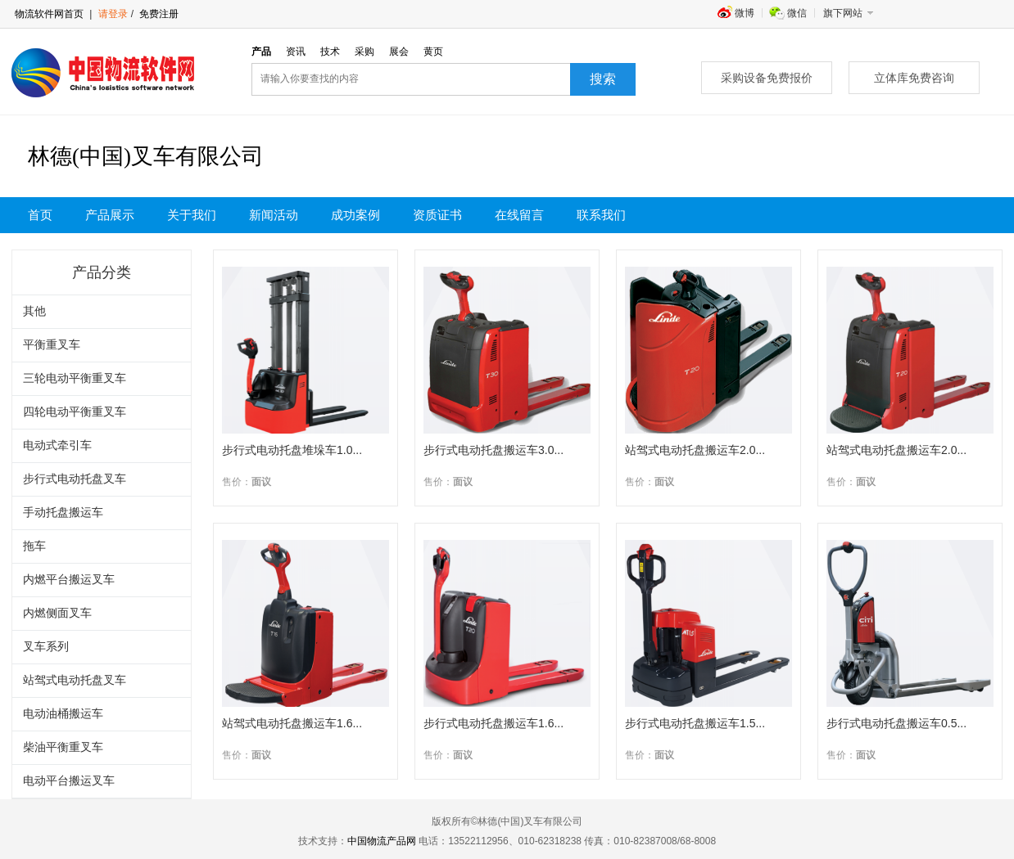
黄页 (433, 51)
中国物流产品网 (381, 841)
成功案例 (355, 215)
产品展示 (109, 215)
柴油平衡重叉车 (63, 747)
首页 (40, 215)
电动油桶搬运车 (63, 714)
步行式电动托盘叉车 (74, 479)
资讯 (296, 51)
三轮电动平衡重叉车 (74, 378)
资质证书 (437, 215)
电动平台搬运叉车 (69, 781)
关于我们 (191, 215)
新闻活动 (273, 215)
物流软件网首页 (49, 14)
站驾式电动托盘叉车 (74, 680)
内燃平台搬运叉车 (69, 579)
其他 (34, 311)
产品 (261, 51)
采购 (364, 51)
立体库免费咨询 (914, 77)
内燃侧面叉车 (57, 613)
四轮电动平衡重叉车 (74, 412)
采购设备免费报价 (767, 77)
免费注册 (158, 14)
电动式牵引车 (57, 445)
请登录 (113, 14)
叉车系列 (46, 647)
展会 (399, 51)
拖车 (34, 546)
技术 (330, 51)
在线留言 (519, 215)
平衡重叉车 (51, 345)
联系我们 (601, 215)
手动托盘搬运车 (63, 512)
